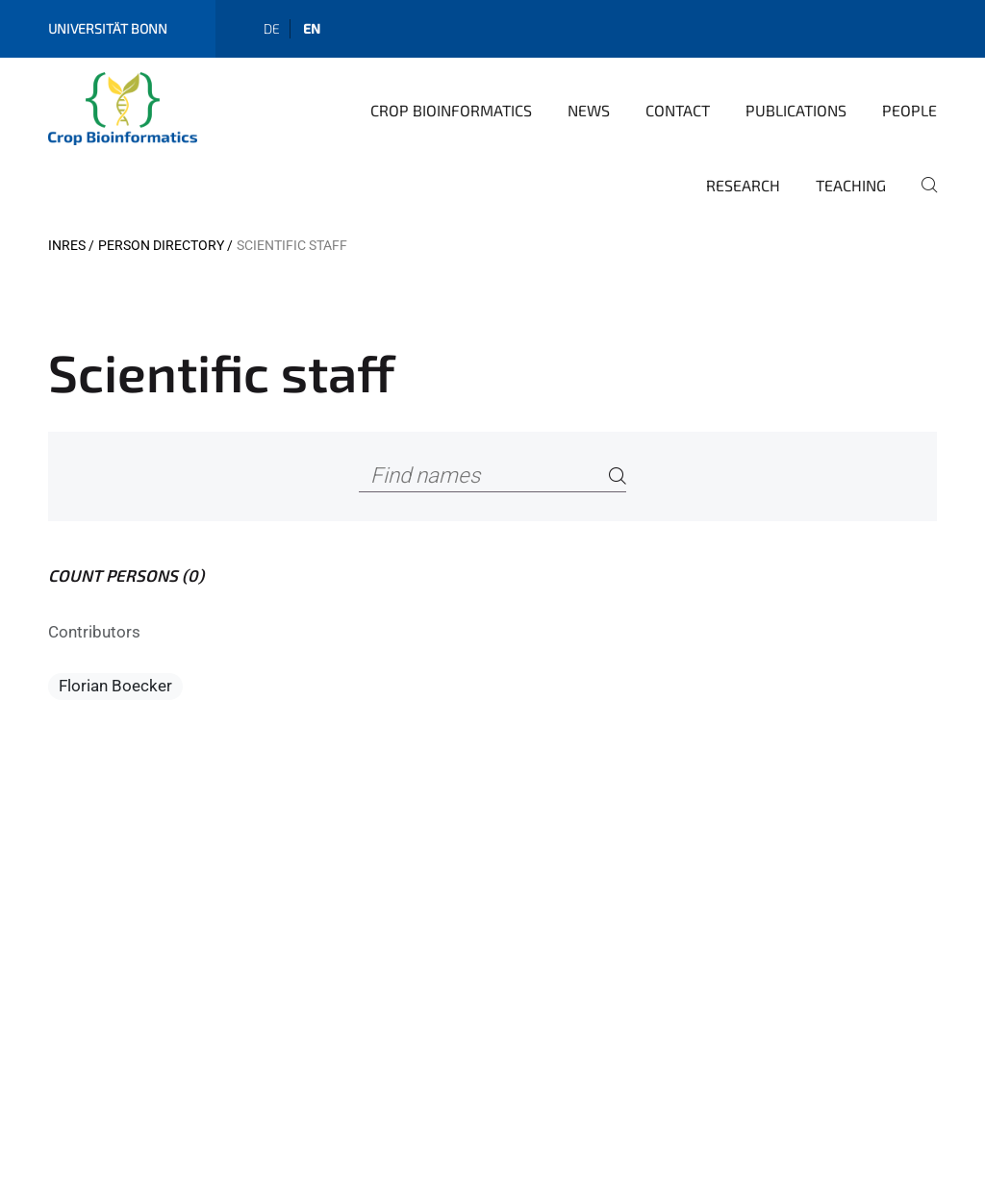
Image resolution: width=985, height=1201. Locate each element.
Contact (677, 110)
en (311, 28)
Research (743, 185)
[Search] (617, 476)
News (589, 110)
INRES (67, 245)
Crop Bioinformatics (451, 110)
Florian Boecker (115, 685)
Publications (795, 110)
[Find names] (492, 476)
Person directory (161, 245)
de (272, 28)
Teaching (851, 185)
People (909, 110)
